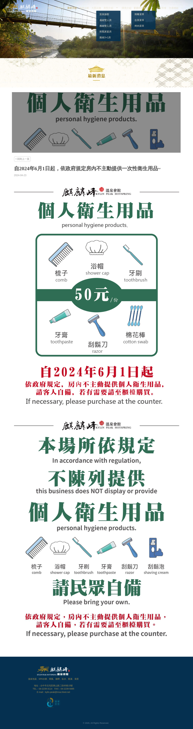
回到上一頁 (22, 159)
